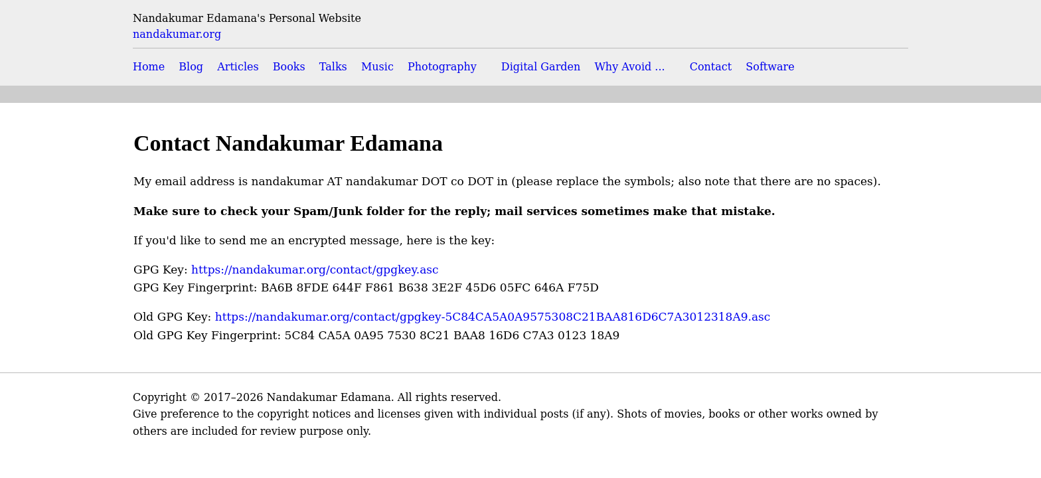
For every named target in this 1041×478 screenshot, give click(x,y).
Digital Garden (540, 66)
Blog (191, 66)
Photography (442, 66)
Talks (333, 66)
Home (149, 66)
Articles (238, 66)
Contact (711, 66)
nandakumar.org (177, 34)
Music (377, 66)
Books (289, 66)
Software (770, 66)
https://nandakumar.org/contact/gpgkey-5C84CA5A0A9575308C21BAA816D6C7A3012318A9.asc (493, 316)
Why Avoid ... (629, 66)
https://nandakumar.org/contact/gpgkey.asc (314, 269)
